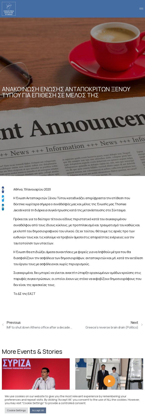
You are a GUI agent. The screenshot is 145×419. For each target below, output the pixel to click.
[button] (3, 199)
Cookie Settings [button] (16, 410)
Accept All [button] (38, 410)
